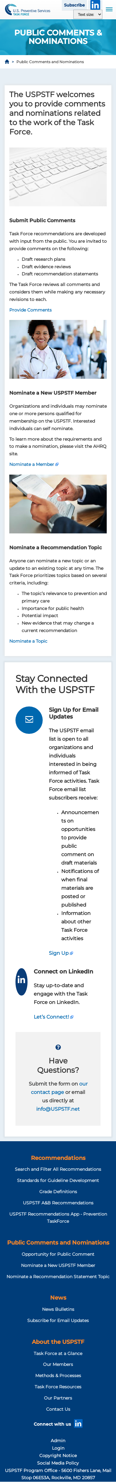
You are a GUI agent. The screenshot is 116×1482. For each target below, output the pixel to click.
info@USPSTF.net (58, 1109)
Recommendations (58, 1158)
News (58, 1297)
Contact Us (58, 1409)
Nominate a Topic (28, 641)
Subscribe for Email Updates (58, 1320)
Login (58, 1448)
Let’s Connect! (51, 1017)
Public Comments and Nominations (58, 1242)
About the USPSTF (58, 1342)
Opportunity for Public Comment (58, 1254)
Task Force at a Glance (58, 1353)
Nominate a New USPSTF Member (58, 1265)
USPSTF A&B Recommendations (58, 1203)
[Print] (107, 78)
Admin (58, 1440)
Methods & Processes (58, 1375)
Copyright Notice (58, 1455)
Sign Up (59, 953)
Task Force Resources (58, 1387)
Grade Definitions (58, 1191)
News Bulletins (58, 1309)
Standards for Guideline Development (58, 1180)
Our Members (58, 1364)
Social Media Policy (58, 1463)
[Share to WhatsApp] (90, 78)
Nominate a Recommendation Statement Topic (58, 1276)
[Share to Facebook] (72, 78)
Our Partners (58, 1398)
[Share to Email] (98, 78)
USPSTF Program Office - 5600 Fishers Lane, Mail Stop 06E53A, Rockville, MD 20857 (58, 1474)
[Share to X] (81, 78)
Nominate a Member (31, 464)
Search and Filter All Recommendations (58, 1169)
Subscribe (74, 4)
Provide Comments (30, 310)
